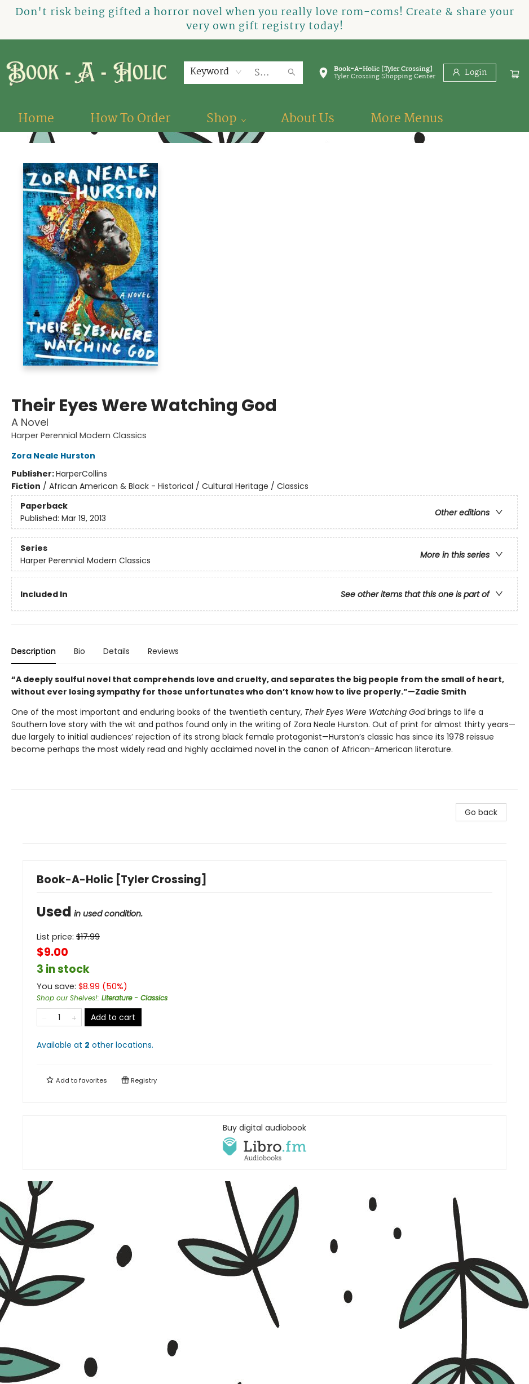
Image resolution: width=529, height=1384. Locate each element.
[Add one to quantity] (74, 1017)
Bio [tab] (79, 651)
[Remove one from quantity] (44, 1017)
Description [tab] (33, 651)
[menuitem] (36, 119)
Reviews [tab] (163, 651)
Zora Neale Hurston (55, 455)
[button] (376, 75)
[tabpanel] (264, 731)
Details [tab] (116, 651)
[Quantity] (59, 1017)
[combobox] (216, 72)
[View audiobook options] (264, 1142)
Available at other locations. (95, 1045)
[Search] (291, 72)
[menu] (264, 119)
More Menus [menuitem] (407, 119)
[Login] (469, 73)
